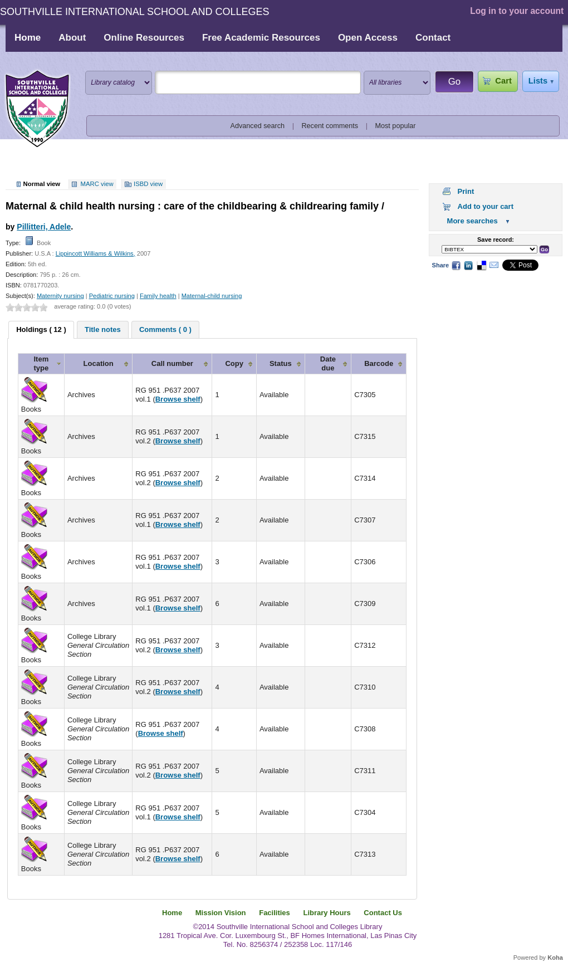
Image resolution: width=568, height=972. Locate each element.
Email (494, 265)
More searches (472, 221)
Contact (433, 37)
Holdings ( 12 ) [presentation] (41, 329)
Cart (503, 80)
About (72, 37)
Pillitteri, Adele (44, 226)
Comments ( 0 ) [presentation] (165, 329)
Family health (158, 295)
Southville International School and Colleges (37, 109)
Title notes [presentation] (103, 329)
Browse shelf (177, 399)
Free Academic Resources (261, 37)
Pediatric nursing (112, 295)
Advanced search (258, 126)
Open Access (368, 37)
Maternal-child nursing (212, 295)
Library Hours (326, 912)
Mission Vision (220, 912)
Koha (555, 957)
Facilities (274, 912)
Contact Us (383, 912)
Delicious (481, 265)
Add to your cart (485, 206)
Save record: (495, 239)
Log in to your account (517, 11)
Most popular (395, 126)
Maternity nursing (60, 295)
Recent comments (329, 126)
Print (466, 191)
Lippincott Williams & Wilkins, (95, 253)
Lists (537, 80)
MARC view (97, 183)
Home (27, 37)
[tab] (41, 330)
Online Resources (144, 37)
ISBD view (148, 183)
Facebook (456, 265)
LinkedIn (468, 265)
